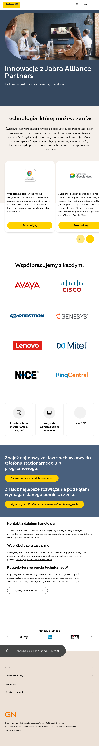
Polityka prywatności (13, 730)
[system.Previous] (80, 239)
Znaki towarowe (11, 723)
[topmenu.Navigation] (93, 4)
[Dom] (7, 650)
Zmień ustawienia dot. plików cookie (19, 727)
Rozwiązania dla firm (26, 650)
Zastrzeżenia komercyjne (66, 727)
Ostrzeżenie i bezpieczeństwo (32, 723)
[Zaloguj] (77, 4)
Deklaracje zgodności (44, 727)
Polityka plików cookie (55, 723)
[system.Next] (90, 239)
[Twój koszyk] (85, 4)
